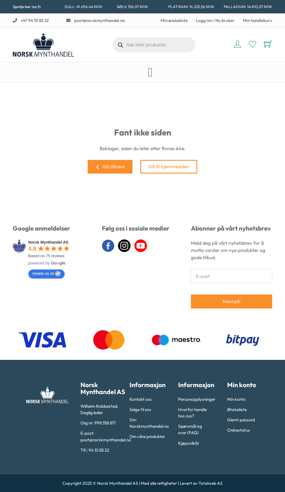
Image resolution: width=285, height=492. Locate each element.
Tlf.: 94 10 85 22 (94, 450)
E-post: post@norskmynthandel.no (103, 436)
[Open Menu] (150, 72)
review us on (47, 273)
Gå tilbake (113, 167)
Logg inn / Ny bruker (215, 20)
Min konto (236, 399)
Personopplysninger (196, 399)
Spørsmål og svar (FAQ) (190, 429)
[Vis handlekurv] (268, 44)
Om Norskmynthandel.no (149, 423)
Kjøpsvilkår (188, 443)
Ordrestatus (238, 430)
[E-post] (231, 276)
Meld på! (231, 301)
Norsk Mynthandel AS (48, 242)
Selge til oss (140, 409)
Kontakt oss (140, 399)
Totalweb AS (210, 483)
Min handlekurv (257, 20)
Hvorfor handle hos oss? (192, 413)
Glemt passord (241, 419)
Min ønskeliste (174, 20)
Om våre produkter (147, 436)
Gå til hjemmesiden (168, 167)
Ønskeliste (237, 409)
